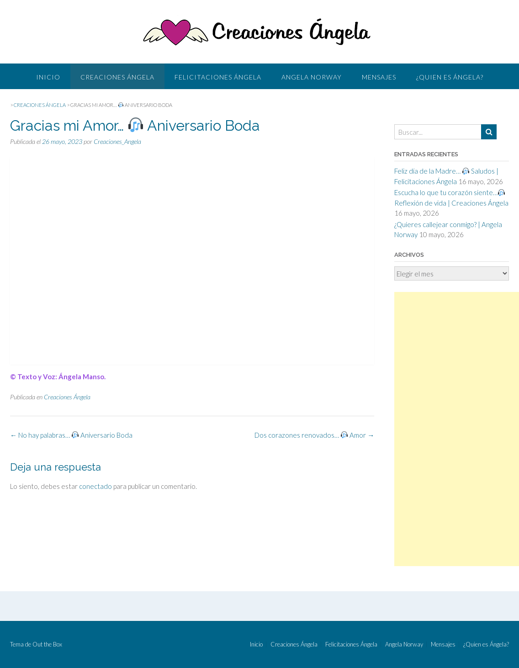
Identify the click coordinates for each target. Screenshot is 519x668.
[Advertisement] (456, 429)
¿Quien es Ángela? (449, 77)
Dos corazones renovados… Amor (314, 435)
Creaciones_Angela (117, 141)
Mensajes (379, 77)
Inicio (48, 77)
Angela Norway (311, 77)
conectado (95, 486)
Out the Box (47, 644)
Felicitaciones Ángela (218, 77)
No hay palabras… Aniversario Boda (71, 435)
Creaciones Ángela (117, 77)
